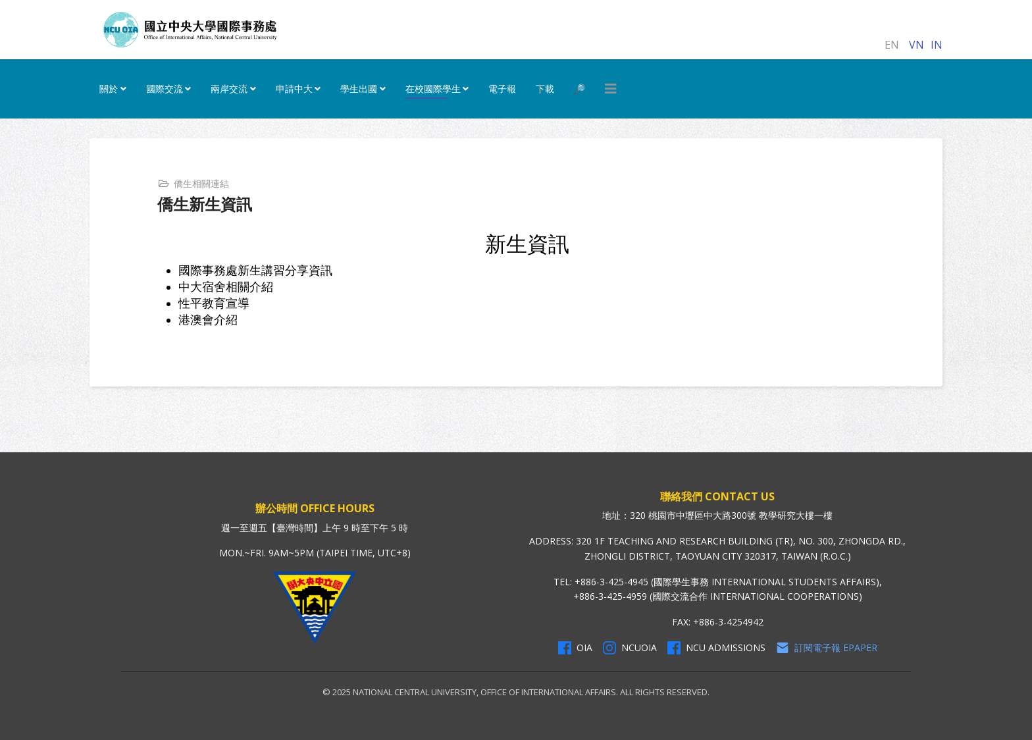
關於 (108, 88)
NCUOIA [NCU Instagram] (630, 647)
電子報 (502, 88)
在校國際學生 (433, 88)
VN (916, 45)
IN (936, 45)
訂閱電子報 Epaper (826, 647)
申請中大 (294, 88)
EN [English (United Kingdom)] (892, 45)
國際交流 (164, 88)
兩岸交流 (229, 88)
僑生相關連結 (201, 183)
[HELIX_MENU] (611, 89)
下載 (545, 88)
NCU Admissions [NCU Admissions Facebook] (716, 647)
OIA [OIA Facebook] (575, 647)
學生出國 (358, 88)
